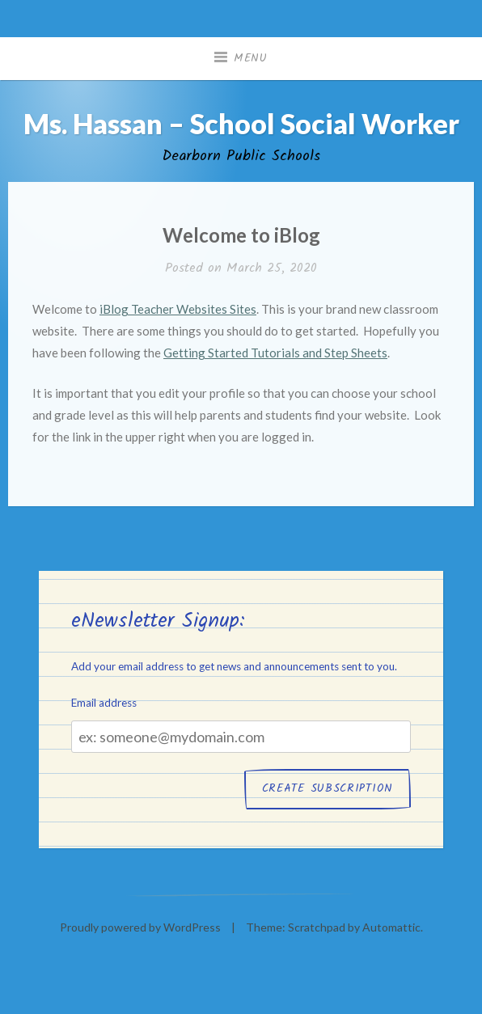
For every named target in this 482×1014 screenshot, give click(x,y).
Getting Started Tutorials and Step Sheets (275, 352)
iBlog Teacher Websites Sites (177, 309)
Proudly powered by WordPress (140, 927)
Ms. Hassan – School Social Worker (241, 123)
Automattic (391, 927)
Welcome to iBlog (241, 235)
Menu (251, 58)
